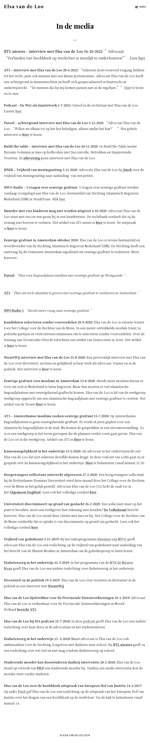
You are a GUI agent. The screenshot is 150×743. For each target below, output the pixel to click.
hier (141, 57)
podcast (89, 621)
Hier (127, 87)
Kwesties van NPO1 (112, 539)
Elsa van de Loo (24, 6)
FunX (22, 691)
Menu (142, 6)
